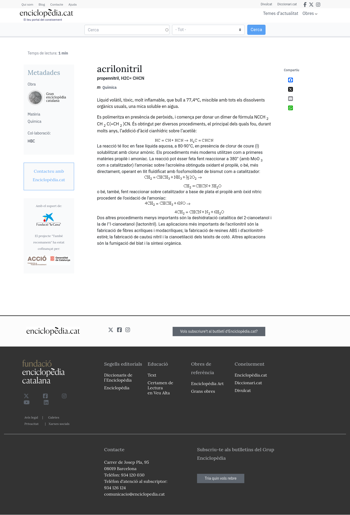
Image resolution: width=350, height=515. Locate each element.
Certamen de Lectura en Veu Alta (160, 387)
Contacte (56, 4)
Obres (308, 13)
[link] (49, 175)
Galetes (53, 417)
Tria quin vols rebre (221, 478)
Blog (42, 4)
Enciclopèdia (116, 387)
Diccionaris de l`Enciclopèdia (118, 377)
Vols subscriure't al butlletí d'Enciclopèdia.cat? (219, 331)
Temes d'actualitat (280, 13)
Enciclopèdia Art (207, 383)
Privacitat (31, 424)
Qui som (27, 4)
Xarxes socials (59, 424)
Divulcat (266, 4)
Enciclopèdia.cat (250, 375)
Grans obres (203, 391)
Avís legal (31, 417)
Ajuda (73, 4)
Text (152, 375)
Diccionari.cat (287, 4)
